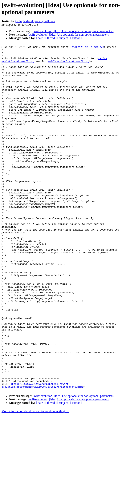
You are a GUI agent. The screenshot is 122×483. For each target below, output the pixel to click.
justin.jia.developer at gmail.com (35, 21)
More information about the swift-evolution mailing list (35, 479)
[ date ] (40, 38)
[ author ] (76, 38)
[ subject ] (63, 38)
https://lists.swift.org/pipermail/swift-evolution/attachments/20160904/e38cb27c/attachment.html (42, 453)
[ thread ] (51, 38)
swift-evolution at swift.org (68, 64)
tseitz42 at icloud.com (87, 47)
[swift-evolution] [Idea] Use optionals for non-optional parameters (73, 31)
